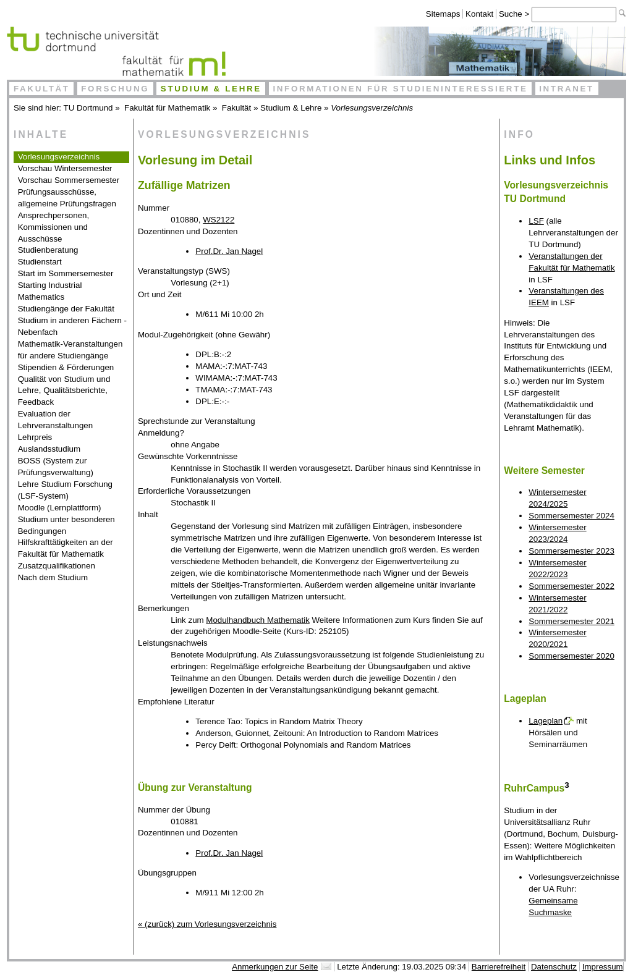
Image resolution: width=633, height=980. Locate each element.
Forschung (115, 88)
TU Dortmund (88, 107)
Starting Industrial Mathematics (50, 291)
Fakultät (42, 88)
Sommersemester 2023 (571, 550)
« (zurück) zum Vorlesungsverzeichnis (207, 924)
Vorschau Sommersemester (68, 180)
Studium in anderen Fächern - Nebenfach (72, 326)
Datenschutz (554, 966)
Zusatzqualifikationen (56, 565)
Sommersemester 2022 (571, 586)
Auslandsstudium (49, 449)
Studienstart (40, 261)
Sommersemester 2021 (571, 621)
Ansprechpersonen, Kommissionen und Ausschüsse (54, 227)
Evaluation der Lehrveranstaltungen (55, 419)
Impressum (602, 966)
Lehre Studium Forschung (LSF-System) (65, 490)
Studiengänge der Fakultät (66, 308)
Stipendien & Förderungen (66, 367)
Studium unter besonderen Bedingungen (66, 525)
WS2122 (218, 219)
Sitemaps (443, 14)
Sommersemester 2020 (571, 656)
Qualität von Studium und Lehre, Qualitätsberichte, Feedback (64, 390)
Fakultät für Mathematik (167, 107)
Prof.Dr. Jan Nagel (229, 251)
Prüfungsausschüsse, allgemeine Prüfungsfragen (67, 197)
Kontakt (479, 14)
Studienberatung (48, 250)
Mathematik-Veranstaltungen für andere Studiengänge (70, 349)
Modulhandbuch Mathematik (257, 620)
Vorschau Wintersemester (65, 168)
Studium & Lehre (211, 88)
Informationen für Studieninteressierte (400, 88)
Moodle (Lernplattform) (59, 507)
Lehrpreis (35, 437)
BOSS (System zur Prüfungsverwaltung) (55, 466)
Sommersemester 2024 (571, 515)
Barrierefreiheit (498, 966)
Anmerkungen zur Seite (275, 966)
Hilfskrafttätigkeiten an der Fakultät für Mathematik (65, 548)
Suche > (515, 14)
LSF (536, 221)
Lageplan (546, 720)
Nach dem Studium (53, 577)
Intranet (566, 88)
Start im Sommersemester (66, 273)
